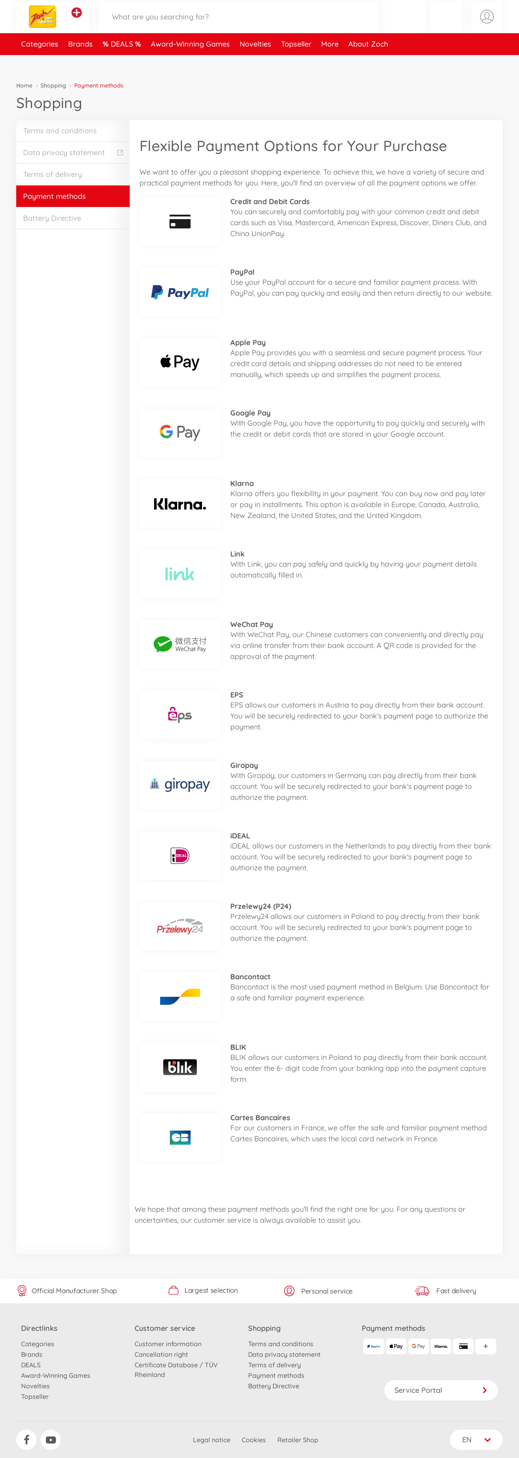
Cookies (254, 1440)
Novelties (255, 62)
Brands (80, 62)
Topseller (296, 62)
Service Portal (441, 1390)
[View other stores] (76, 22)
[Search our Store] (239, 26)
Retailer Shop (297, 1440)
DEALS (123, 62)
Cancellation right (161, 1354)
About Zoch (368, 62)
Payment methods (54, 196)
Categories (39, 62)
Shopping (53, 85)
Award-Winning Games (190, 62)
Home (24, 85)
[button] (445, 26)
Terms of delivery (52, 174)
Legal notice (211, 1440)
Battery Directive (52, 218)
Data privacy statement (73, 152)
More (330, 62)
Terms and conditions (60, 130)
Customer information (168, 1344)
